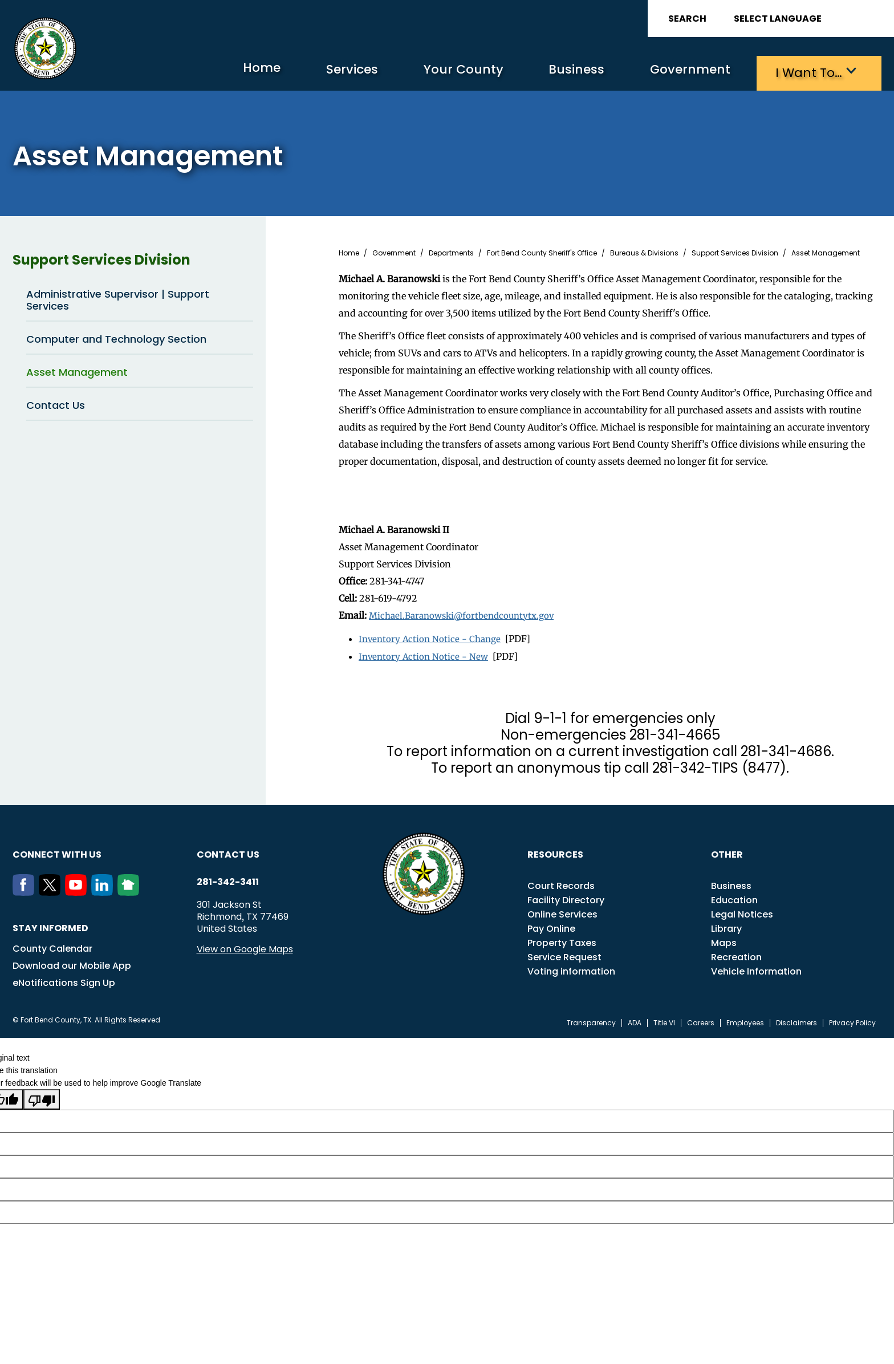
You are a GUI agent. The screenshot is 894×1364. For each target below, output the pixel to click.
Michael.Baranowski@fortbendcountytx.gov (466, 613)
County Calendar (52, 945)
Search (687, 18)
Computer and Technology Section (116, 337)
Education (734, 896)
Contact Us (55, 403)
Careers (700, 1020)
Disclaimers (796, 1020)
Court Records (561, 882)
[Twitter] (52, 889)
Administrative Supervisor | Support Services (117, 298)
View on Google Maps (245, 945)
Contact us (228, 851)
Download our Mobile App (72, 962)
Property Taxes (561, 939)
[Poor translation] (41, 1096)
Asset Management (77, 370)
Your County (432, 71)
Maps (724, 939)
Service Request (564, 953)
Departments (451, 251)
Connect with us (57, 851)
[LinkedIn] (104, 889)
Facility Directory (565, 896)
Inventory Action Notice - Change (432, 636)
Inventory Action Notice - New (425, 653)
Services (311, 71)
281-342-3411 (228, 878)
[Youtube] (78, 889)
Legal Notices (742, 911)
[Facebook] (26, 889)
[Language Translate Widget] (809, 18)
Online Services (562, 911)
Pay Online (551, 925)
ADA (634, 1020)
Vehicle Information (756, 968)
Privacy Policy (852, 1020)
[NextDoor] (130, 889)
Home (214, 71)
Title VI (664, 1020)
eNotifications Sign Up (64, 979)
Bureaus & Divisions (644, 251)
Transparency (591, 1020)
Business (554, 71)
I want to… (805, 71)
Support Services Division (133, 258)
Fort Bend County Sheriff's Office (542, 251)
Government (677, 71)
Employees (745, 1020)
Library (726, 925)
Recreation (736, 953)
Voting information (571, 968)
